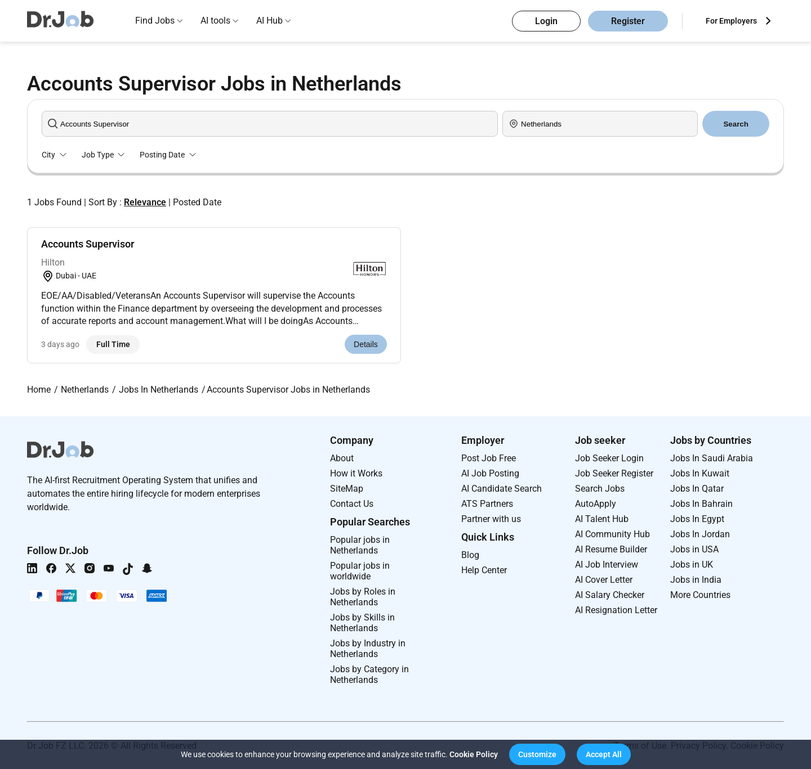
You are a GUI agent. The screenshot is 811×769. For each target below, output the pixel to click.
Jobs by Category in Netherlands (369, 674)
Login (546, 21)
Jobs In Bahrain (701, 503)
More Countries (700, 595)
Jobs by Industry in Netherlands (368, 648)
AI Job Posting (490, 473)
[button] (537, 754)
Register (628, 21)
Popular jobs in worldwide (360, 571)
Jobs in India (695, 579)
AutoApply (595, 503)
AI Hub (269, 20)
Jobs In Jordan (700, 534)
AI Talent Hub (602, 519)
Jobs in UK (691, 564)
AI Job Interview (606, 564)
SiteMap (346, 488)
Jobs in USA (694, 549)
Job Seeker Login (609, 458)
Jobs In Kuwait (699, 473)
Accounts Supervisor (87, 244)
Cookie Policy (473, 754)
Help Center (484, 570)
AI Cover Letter (603, 579)
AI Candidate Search (501, 488)
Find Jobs (155, 20)
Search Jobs (600, 488)
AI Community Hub (612, 534)
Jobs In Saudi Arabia (711, 458)
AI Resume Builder (611, 549)
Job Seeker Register (614, 473)
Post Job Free (488, 458)
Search (735, 124)
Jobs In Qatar (697, 488)
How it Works (356, 473)
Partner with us (491, 519)
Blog (470, 555)
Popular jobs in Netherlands (360, 545)
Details (366, 344)
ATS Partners (487, 503)
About (342, 458)
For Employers (731, 20)
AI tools (215, 20)
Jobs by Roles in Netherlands (362, 597)
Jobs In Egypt (697, 519)
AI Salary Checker (609, 595)
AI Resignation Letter (616, 610)
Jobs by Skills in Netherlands (362, 622)
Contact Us (351, 503)
